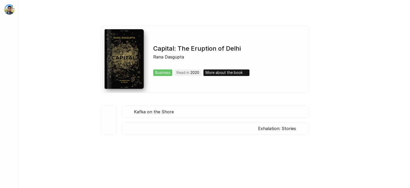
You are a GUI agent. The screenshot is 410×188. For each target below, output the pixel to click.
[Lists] (9, 119)
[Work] (9, 72)
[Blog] (9, 103)
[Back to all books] (108, 120)
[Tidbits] (9, 88)
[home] (9, 9)
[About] (9, 56)
